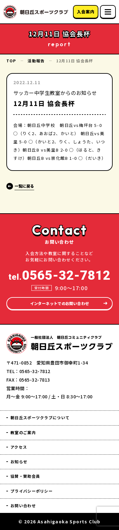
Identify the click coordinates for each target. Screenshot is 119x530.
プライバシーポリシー (36, 489)
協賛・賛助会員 (28, 474)
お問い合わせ (26, 505)
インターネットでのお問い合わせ (59, 296)
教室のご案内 (26, 427)
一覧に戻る (29, 185)
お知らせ (20, 458)
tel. (59, 268)
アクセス (20, 443)
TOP (11, 60)
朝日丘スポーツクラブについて (47, 412)
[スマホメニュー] (108, 11)
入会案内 (85, 12)
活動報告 (36, 60)
